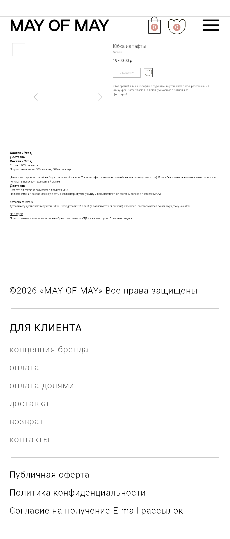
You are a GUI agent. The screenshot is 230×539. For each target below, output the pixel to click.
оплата (24, 367)
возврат (26, 421)
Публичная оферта (49, 475)
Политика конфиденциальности (77, 493)
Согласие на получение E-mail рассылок (96, 511)
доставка (29, 403)
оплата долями (41, 385)
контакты (29, 439)
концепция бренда (49, 349)
